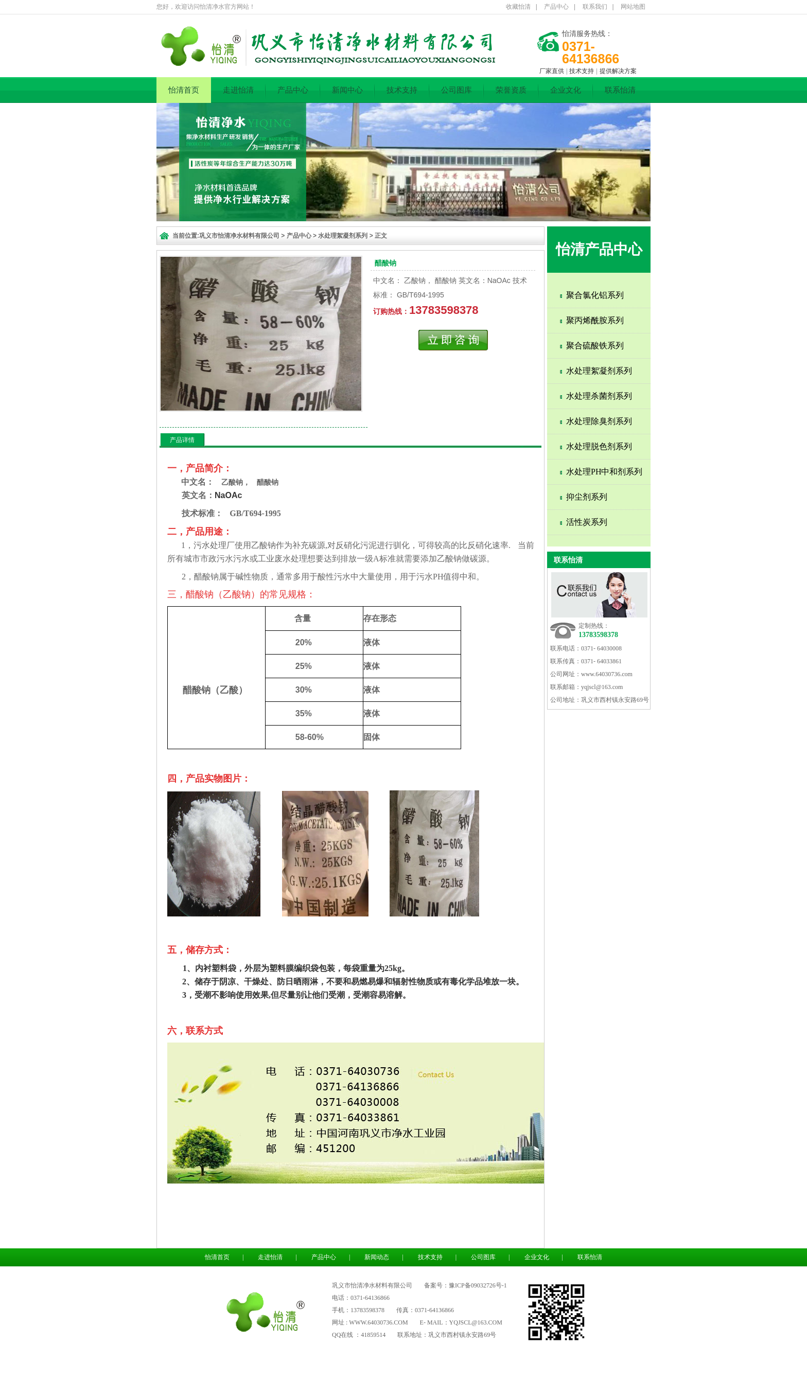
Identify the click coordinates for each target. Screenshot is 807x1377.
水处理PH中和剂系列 (604, 471)
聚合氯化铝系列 (595, 295)
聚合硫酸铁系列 (595, 345)
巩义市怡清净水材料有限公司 (239, 235)
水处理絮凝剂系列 (342, 235)
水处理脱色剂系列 (599, 446)
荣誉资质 (511, 90)
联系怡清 (620, 90)
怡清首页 (183, 90)
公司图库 (456, 90)
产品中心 (556, 6)
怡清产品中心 (599, 249)
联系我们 (595, 6)
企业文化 (565, 90)
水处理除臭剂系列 (599, 421)
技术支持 (581, 71)
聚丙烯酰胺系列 (595, 320)
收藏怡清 (518, 6)
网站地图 (633, 6)
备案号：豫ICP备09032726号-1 (465, 1285)
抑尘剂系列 (586, 496)
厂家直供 (551, 71)
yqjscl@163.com (602, 687)
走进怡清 (238, 90)
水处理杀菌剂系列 (599, 396)
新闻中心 (347, 90)
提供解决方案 (618, 71)
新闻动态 (376, 1257)
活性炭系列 (586, 522)
